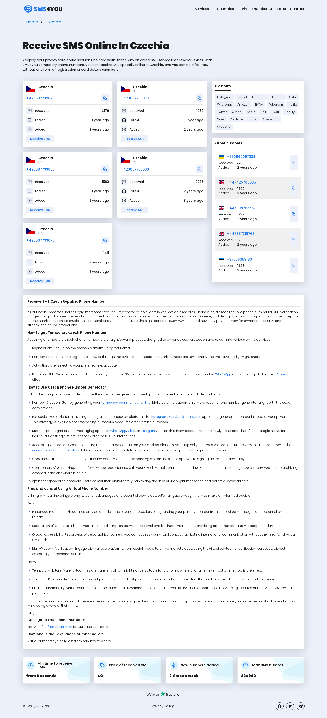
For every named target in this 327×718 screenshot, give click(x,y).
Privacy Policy (163, 706)
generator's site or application (55, 450)
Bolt (263, 112)
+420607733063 (40, 169)
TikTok (259, 104)
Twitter (222, 112)
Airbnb (237, 112)
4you (43, 9)
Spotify (290, 112)
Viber (221, 119)
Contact (297, 8)
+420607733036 (135, 169)
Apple (251, 112)
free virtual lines (59, 627)
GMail (293, 97)
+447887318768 (241, 233)
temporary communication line (126, 402)
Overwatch (271, 119)
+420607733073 (135, 98)
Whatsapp (224, 104)
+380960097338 (241, 156)
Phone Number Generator (264, 8)
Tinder (253, 119)
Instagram (224, 97)
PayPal (242, 97)
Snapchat (224, 127)
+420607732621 (39, 98)
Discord (278, 97)
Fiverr (275, 112)
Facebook (259, 97)
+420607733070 (40, 240)
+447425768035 (241, 182)
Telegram (276, 104)
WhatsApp (223, 374)
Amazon (243, 104)
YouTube (236, 119)
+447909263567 (241, 208)
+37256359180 (239, 259)
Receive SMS (40, 139)
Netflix (292, 104)
